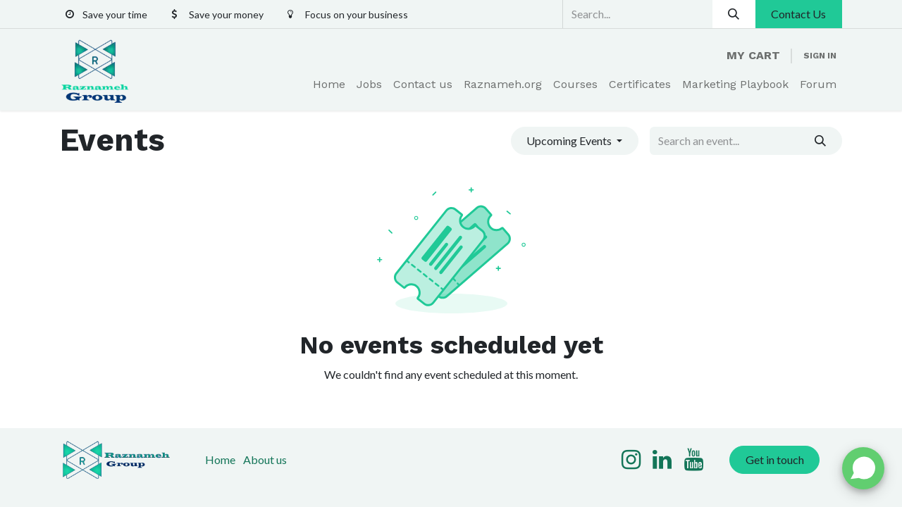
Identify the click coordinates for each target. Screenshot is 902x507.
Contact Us (798, 13)
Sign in (819, 56)
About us (265, 459)
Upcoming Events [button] (570, 140)
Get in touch (775, 459)
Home (220, 459)
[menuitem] (329, 84)
